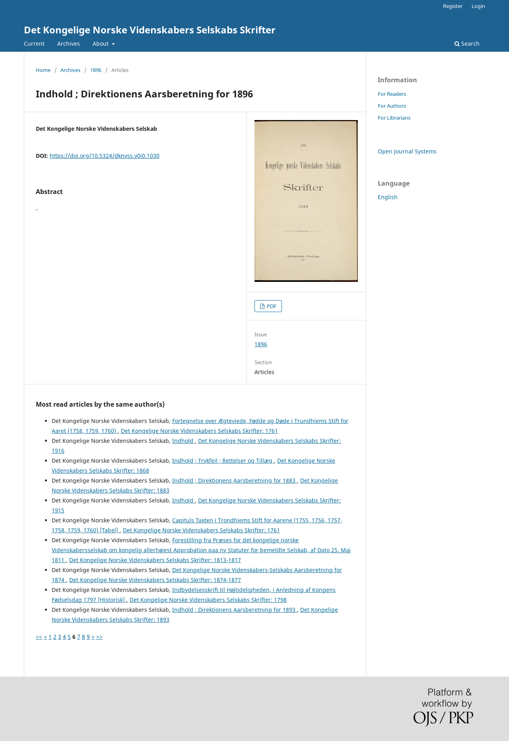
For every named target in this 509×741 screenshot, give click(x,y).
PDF (271, 306)
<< (39, 636)
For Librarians (394, 117)
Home (43, 70)
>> (99, 636)
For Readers (392, 93)
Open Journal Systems (407, 151)
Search (467, 43)
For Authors (392, 105)
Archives (68, 43)
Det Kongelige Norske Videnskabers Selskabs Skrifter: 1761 (199, 431)
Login (478, 6)
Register (452, 6)
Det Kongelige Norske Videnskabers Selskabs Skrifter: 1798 (208, 599)
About (101, 43)
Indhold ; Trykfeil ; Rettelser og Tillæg (223, 460)
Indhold (183, 440)
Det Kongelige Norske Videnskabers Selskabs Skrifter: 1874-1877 (155, 580)
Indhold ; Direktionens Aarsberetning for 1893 (234, 609)
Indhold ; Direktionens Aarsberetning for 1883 (234, 480)
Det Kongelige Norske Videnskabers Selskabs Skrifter (150, 29)
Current (34, 43)
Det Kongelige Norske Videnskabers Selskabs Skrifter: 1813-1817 (155, 560)
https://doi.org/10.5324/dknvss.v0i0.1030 (104, 155)
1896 (95, 70)
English (388, 197)
